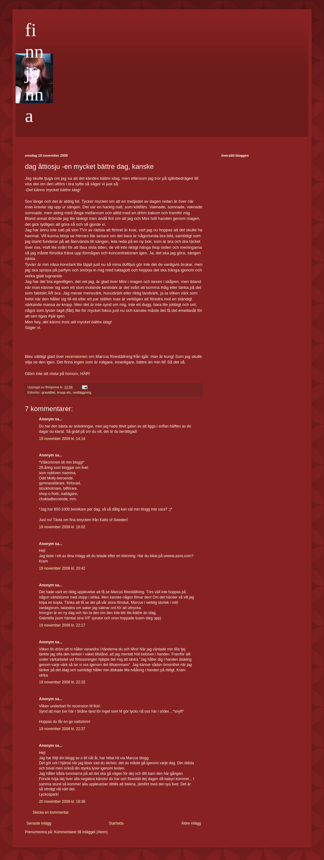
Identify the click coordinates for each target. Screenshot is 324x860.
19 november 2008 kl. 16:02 (62, 527)
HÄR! (85, 373)
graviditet (48, 392)
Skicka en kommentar (51, 812)
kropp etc (64, 392)
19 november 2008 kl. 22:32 (62, 682)
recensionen (76, 356)
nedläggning (82, 392)
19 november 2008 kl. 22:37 (62, 729)
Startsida (116, 823)
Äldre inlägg (191, 823)
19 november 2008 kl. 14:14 (62, 439)
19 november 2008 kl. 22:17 (62, 625)
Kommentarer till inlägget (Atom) (80, 832)
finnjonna (34, 73)
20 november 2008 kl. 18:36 (62, 801)
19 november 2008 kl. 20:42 (62, 568)
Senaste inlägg (38, 823)
